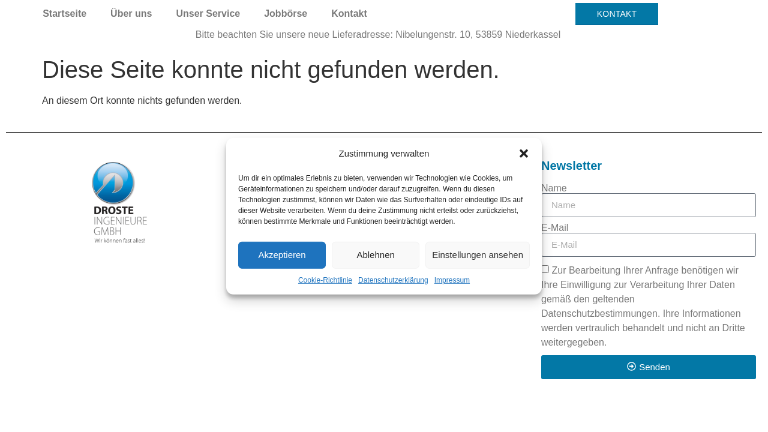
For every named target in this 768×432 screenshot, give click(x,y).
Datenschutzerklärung (393, 279)
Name (554, 188)
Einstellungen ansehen (477, 255)
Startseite (64, 13)
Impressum (452, 279)
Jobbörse (285, 13)
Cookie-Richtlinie (325, 279)
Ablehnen (375, 255)
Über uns (131, 13)
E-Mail (554, 228)
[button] (524, 154)
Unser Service (208, 13)
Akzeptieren (281, 255)
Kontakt (349, 13)
